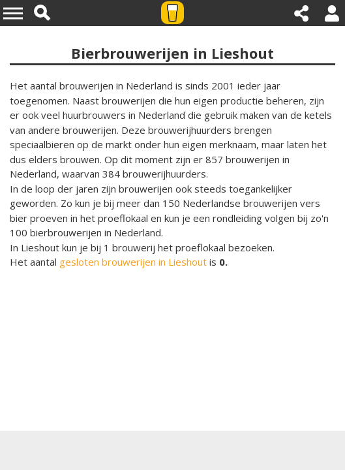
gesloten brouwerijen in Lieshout (133, 261)
